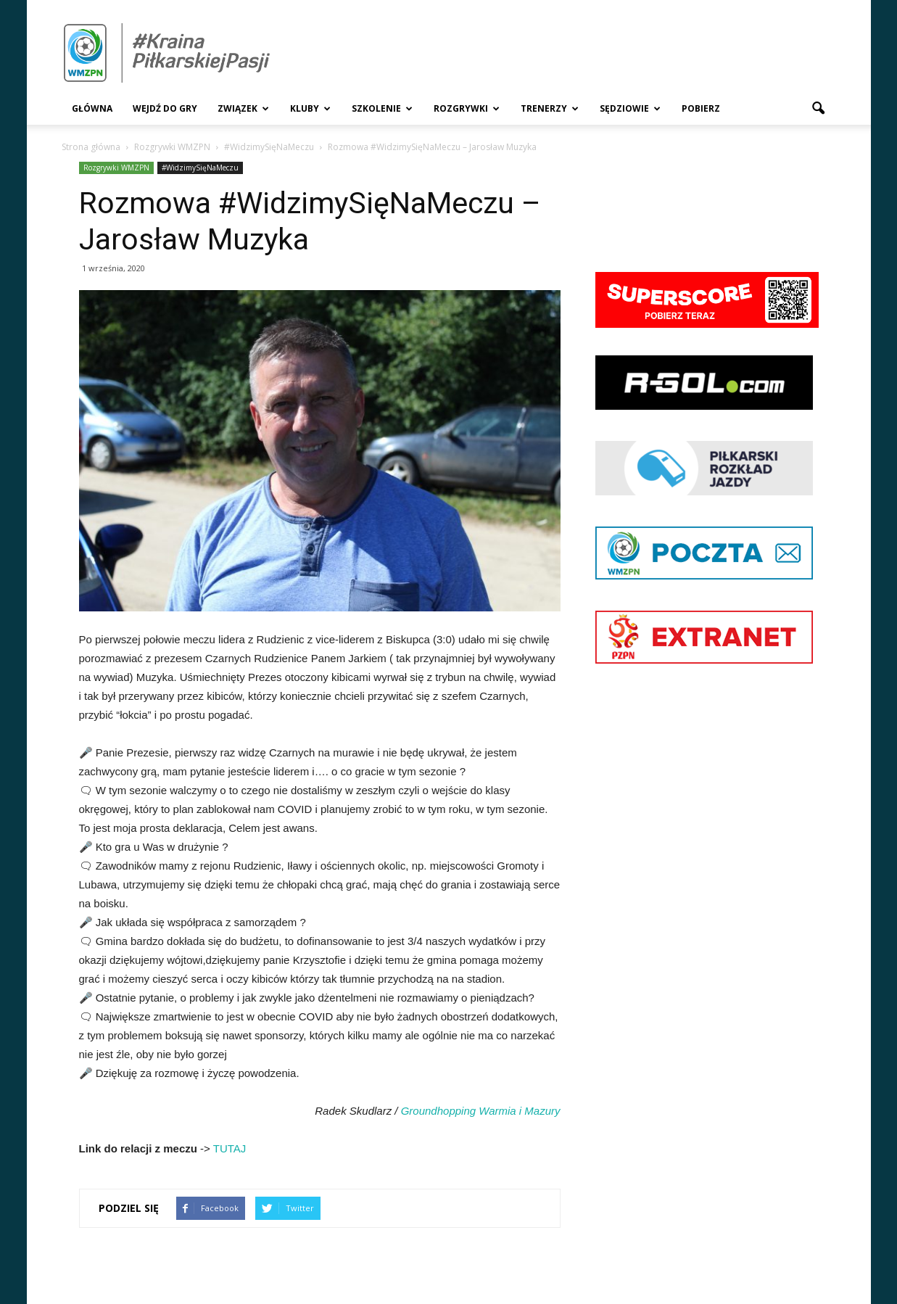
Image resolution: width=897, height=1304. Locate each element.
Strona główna (91, 147)
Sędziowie (630, 108)
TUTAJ (230, 1148)
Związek (243, 108)
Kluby (310, 108)
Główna (92, 108)
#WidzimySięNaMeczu (200, 167)
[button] (818, 108)
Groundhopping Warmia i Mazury (481, 1111)
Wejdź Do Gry (165, 108)
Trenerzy (550, 108)
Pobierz (701, 108)
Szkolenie (382, 108)
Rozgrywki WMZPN (116, 167)
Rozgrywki (467, 108)
